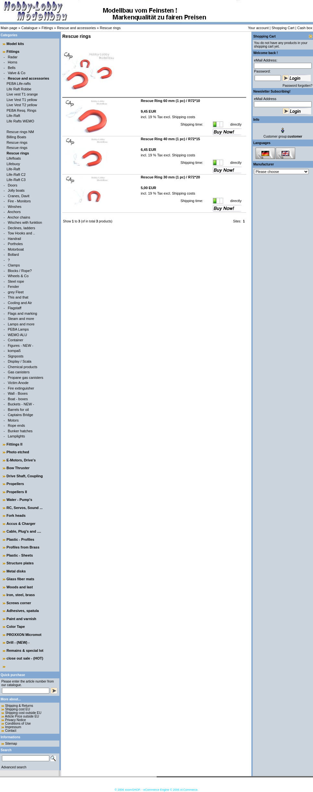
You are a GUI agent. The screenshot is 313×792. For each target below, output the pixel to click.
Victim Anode (18, 383)
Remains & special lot (24, 650)
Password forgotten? (297, 85)
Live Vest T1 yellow (21, 100)
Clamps (14, 265)
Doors (12, 185)
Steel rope (16, 281)
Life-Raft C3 (16, 180)
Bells (12, 68)
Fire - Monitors (19, 201)
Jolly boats (16, 190)
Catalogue (29, 28)
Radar (13, 57)
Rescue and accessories (76, 28)
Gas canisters (19, 372)
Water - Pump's (19, 500)
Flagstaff (14, 308)
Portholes (15, 244)
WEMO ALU (17, 335)
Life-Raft (13, 116)
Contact (10, 730)
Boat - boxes (18, 399)
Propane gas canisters (25, 377)
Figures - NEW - (20, 345)
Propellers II (16, 492)
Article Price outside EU (22, 716)
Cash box (304, 28)
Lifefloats (13, 158)
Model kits (15, 44)
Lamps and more (21, 324)
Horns (12, 62)
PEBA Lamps (18, 329)
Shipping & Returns (19, 705)
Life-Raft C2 (16, 174)
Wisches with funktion (25, 222)
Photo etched (17, 452)
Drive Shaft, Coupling (24, 476)
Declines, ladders (21, 228)
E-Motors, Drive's (21, 460)
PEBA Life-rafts (18, 83)
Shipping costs (183, 117)
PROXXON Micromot (24, 635)
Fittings (47, 28)
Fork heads (16, 515)
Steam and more (21, 319)
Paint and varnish (21, 619)
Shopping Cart (282, 28)
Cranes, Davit (19, 196)
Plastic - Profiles (20, 539)
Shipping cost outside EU (23, 713)
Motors (13, 420)
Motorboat (16, 249)
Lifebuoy (13, 164)
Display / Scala (19, 361)
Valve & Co (16, 73)
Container (15, 340)
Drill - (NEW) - (18, 642)
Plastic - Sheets (19, 555)
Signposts (15, 356)
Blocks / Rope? (20, 271)
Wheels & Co (18, 276)
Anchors (13, 212)
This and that (18, 297)
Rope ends (16, 425)
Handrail (14, 239)
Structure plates (20, 563)
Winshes (14, 207)
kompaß (14, 351)
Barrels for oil (18, 410)
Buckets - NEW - (21, 404)
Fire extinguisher (21, 388)
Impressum (13, 727)
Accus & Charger (20, 524)
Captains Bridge (20, 415)
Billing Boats (16, 137)
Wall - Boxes (18, 393)
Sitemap (11, 743)
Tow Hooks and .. (21, 233)
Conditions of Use (18, 723)
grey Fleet (16, 292)
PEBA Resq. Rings (21, 110)
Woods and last (19, 587)
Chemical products (22, 367)
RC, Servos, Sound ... (24, 508)
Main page (9, 28)
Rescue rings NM (20, 132)
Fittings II (14, 444)
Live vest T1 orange (22, 94)
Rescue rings (110, 28)
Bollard (13, 254)
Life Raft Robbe (18, 89)
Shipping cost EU (17, 709)
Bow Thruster (18, 468)
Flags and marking (22, 313)
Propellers (15, 484)
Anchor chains (18, 217)
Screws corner (18, 603)
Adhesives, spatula (22, 611)
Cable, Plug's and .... (23, 531)
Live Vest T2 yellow (21, 105)
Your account (258, 28)
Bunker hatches (20, 431)
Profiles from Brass (22, 547)
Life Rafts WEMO (20, 121)
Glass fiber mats (20, 579)
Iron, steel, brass (20, 595)
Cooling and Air (20, 303)
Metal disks (16, 571)
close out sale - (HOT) (24, 658)
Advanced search (13, 767)
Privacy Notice (15, 720)
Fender (13, 287)
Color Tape (15, 626)
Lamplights (16, 436)
